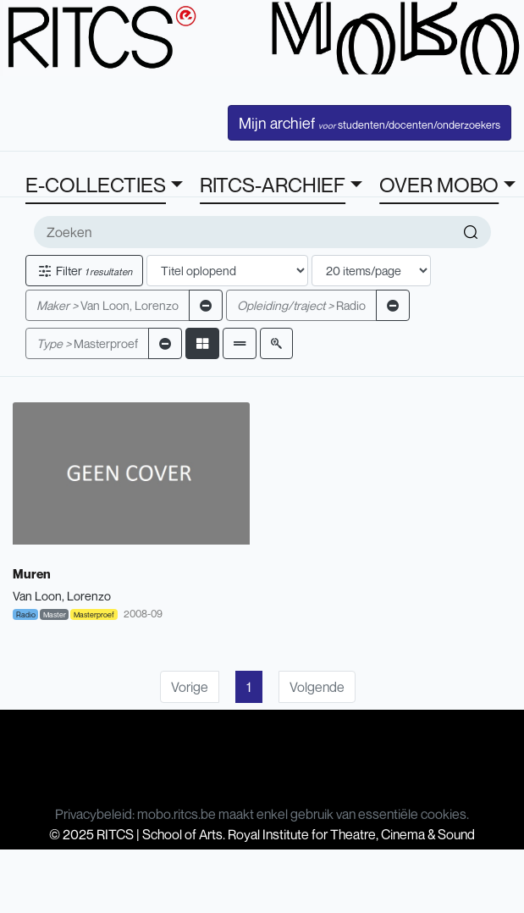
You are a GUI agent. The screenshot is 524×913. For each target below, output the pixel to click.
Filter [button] (84, 270)
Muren (32, 573)
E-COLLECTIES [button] (95, 184)
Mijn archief (369, 122)
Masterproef (87, 343)
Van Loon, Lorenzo (107, 305)
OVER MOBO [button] (439, 184)
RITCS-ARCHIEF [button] (272, 184)
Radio (301, 305)
